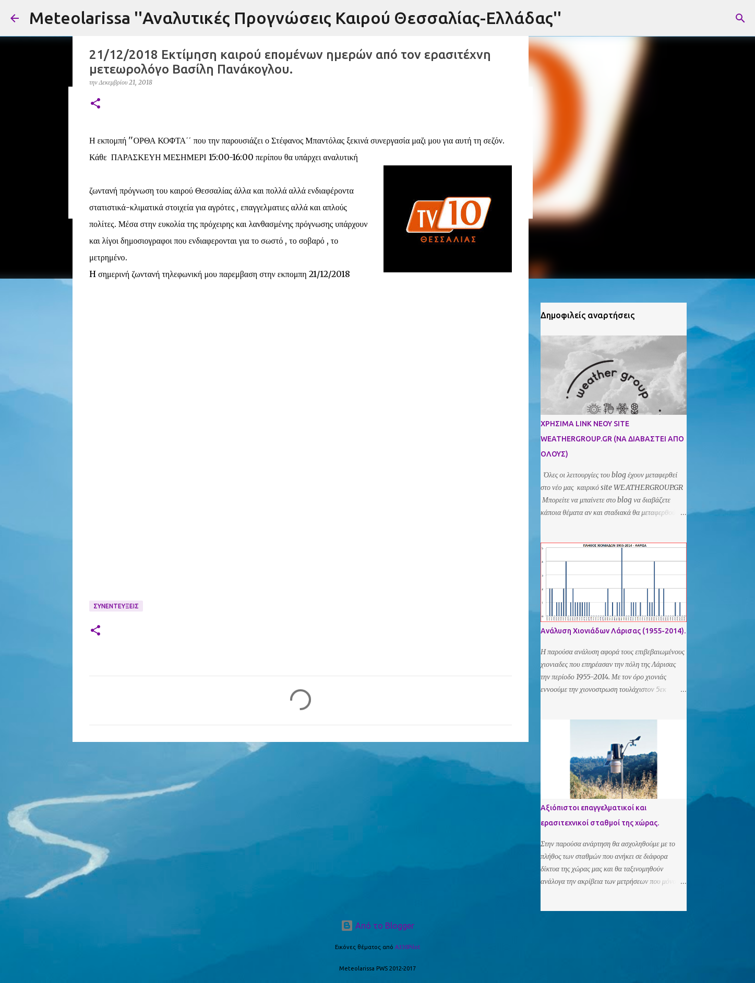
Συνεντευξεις (116, 606)
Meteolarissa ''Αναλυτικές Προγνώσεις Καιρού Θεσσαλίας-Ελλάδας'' (295, 17)
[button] (95, 104)
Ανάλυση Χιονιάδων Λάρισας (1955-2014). (613, 631)
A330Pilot (408, 947)
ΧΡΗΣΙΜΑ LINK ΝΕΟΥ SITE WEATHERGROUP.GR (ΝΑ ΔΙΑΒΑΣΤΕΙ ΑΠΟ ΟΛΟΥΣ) (612, 438)
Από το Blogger (377, 925)
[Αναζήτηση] (740, 18)
